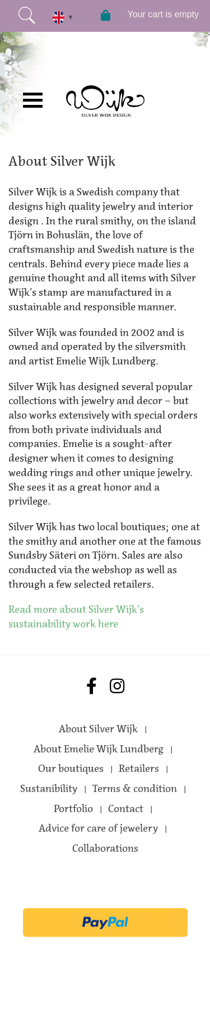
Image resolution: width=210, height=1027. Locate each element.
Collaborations (105, 848)
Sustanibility (48, 789)
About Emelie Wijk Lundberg (99, 749)
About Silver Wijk (98, 729)
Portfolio (73, 809)
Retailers (139, 768)
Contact (125, 809)
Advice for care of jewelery (98, 828)
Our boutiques (71, 768)
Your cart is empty (163, 14)
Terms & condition (134, 789)
